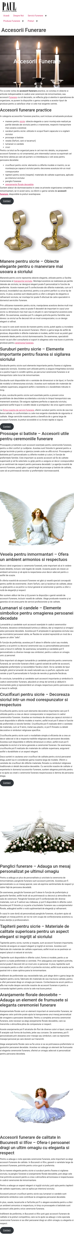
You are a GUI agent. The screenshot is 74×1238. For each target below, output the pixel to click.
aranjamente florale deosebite (19, 184)
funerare (13, 97)
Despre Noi (18, 15)
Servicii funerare (35, 15)
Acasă (6, 15)
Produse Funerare (11, 21)
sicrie (22, 121)
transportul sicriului (23, 281)
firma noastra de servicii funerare (18, 410)
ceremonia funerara (24, 343)
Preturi (31, 21)
